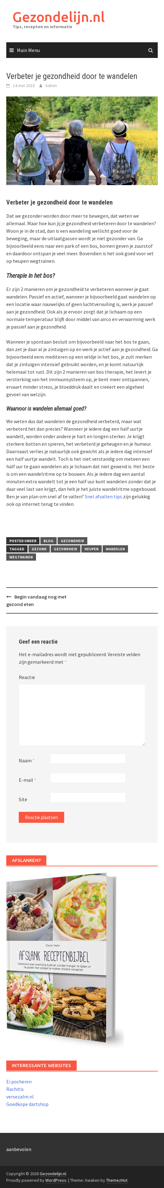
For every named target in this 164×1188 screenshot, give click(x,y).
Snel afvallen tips (103, 496)
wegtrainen (21, 557)
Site (23, 799)
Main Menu (28, 50)
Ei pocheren (19, 1081)
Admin (51, 85)
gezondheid (65, 549)
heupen (92, 549)
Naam (27, 760)
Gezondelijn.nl (59, 16)
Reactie (27, 677)
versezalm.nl (20, 1096)
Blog (49, 540)
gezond (39, 549)
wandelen (115, 549)
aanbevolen (18, 1149)
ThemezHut (116, 1180)
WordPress (55, 1180)
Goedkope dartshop (27, 1104)
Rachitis (15, 1089)
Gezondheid (72, 540)
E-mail (27, 780)
